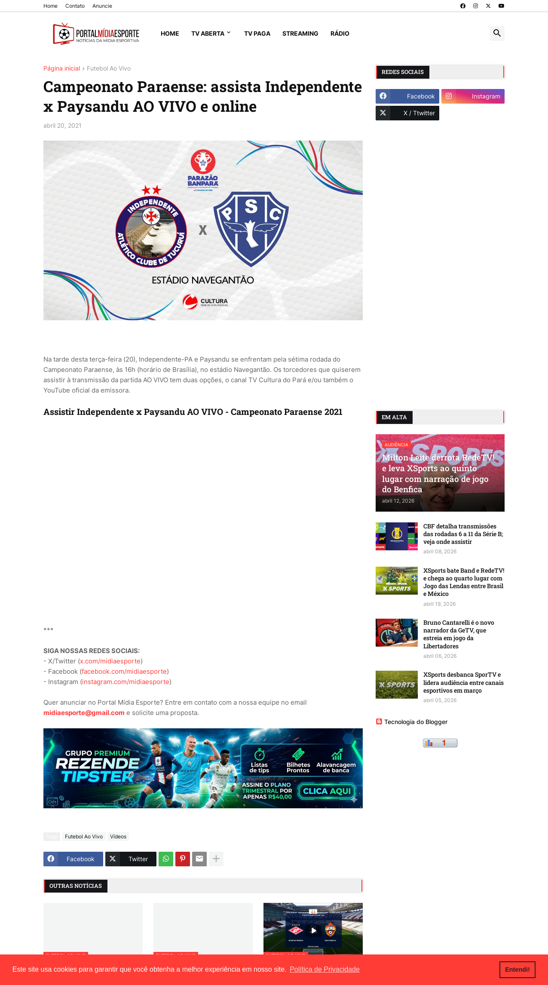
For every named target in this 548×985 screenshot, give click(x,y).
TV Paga (257, 33)
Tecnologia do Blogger (411, 721)
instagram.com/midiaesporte (125, 682)
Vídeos (118, 836)
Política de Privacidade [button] (325, 969)
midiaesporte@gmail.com (84, 713)
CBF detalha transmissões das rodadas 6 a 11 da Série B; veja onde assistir (463, 534)
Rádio (340, 33)
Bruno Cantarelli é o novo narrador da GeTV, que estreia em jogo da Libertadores (458, 634)
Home (50, 6)
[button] (497, 33)
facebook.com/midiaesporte (124, 671)
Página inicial (61, 68)
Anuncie (102, 6)
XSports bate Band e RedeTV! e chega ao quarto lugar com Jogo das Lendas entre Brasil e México (463, 582)
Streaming (300, 33)
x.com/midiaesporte (110, 661)
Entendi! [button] (517, 969)
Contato (75, 6)
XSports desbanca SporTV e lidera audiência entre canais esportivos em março (463, 682)
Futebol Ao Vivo (109, 68)
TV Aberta (207, 33)
